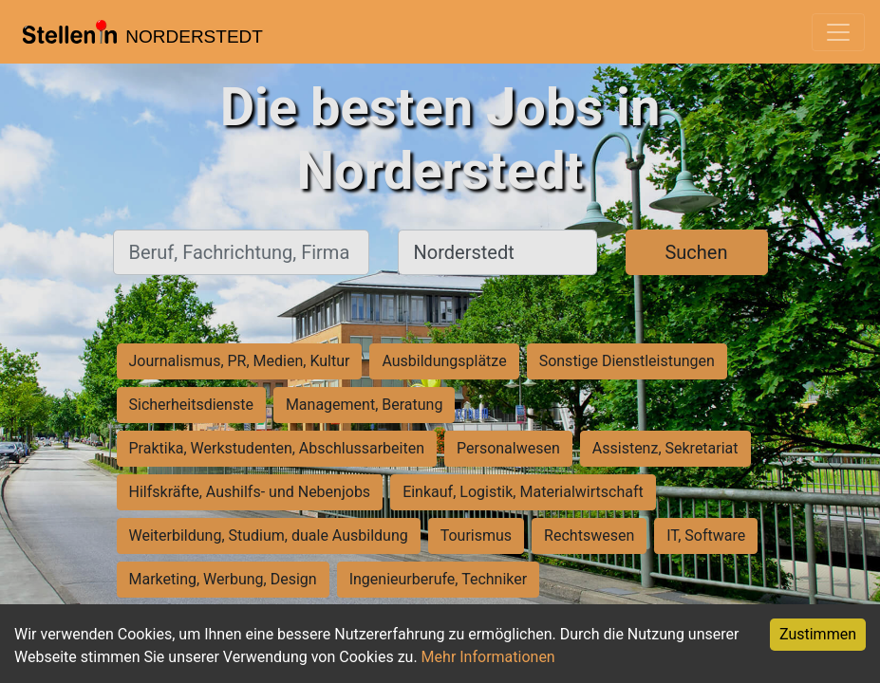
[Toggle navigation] (838, 32)
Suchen (696, 252)
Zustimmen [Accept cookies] (817, 634)
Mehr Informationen (488, 657)
